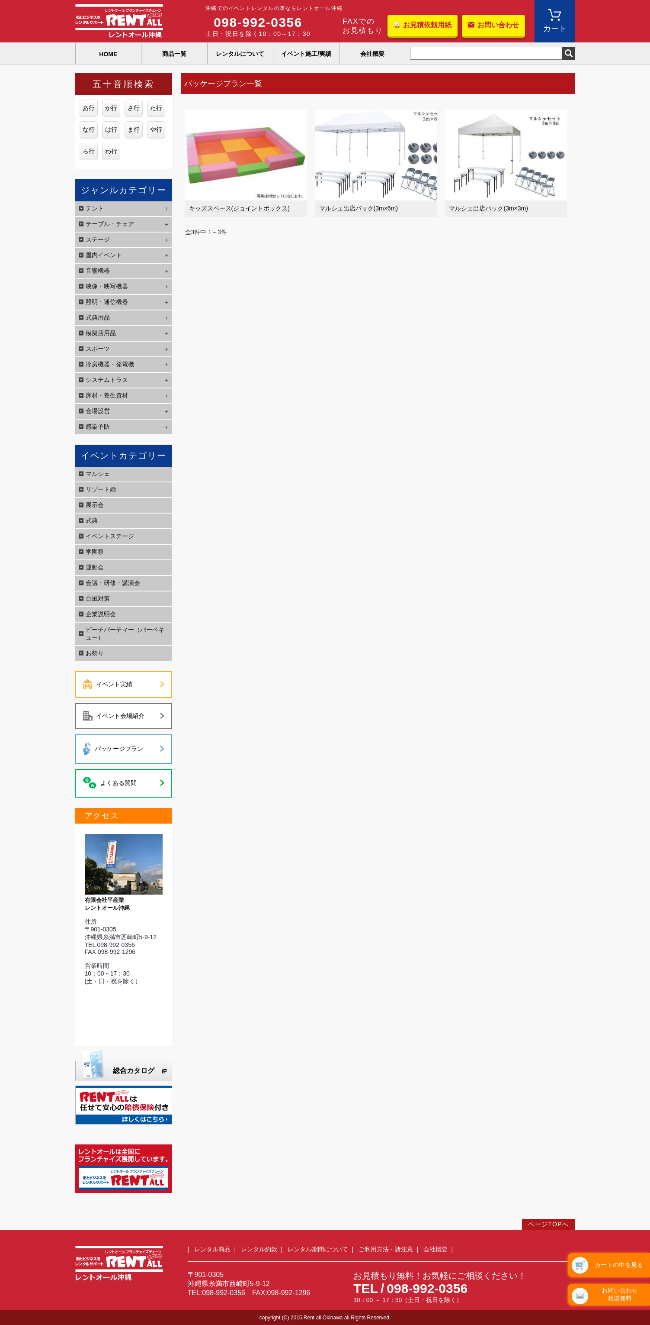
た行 (156, 107)
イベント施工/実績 (306, 53)
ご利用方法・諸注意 (386, 1249)
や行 (156, 129)
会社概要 (372, 53)
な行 (89, 129)
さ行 (134, 107)
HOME (108, 54)
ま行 (134, 129)
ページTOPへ (548, 1224)
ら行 (89, 151)
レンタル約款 (259, 1249)
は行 (111, 129)
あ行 (89, 107)
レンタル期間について (318, 1249)
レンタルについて (240, 53)
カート (555, 28)
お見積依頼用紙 (427, 25)
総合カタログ (133, 1070)
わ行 (111, 151)
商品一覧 (174, 53)
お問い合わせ (498, 25)
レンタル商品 (212, 1249)
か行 (111, 107)
